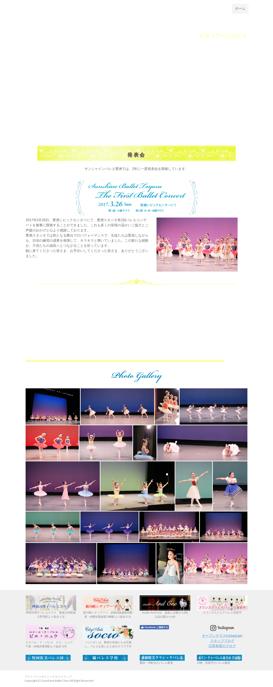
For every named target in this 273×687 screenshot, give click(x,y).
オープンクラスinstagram (222, 635)
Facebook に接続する (154, 627)
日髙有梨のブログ (222, 645)
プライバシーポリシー (38, 676)
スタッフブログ (222, 640)
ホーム (240, 8)
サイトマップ (63, 676)
